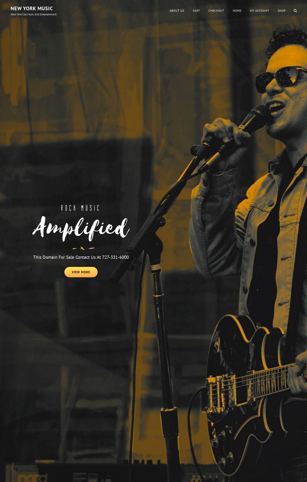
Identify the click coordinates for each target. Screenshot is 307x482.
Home (237, 11)
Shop (282, 11)
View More (85, 273)
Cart (196, 11)
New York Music (32, 8)
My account (259, 11)
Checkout (216, 11)
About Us (176, 11)
